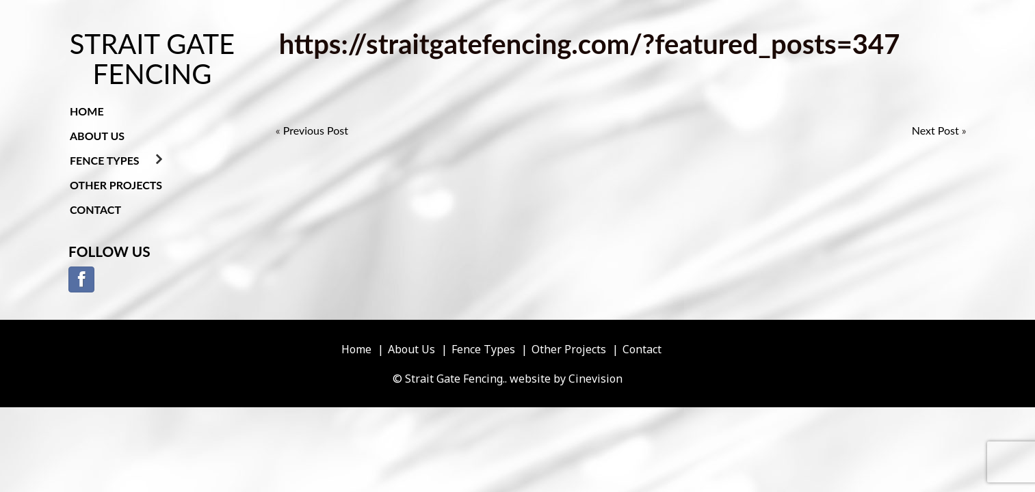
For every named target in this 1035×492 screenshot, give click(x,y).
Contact (95, 209)
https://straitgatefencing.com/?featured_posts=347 (589, 43)
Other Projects (116, 184)
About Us (97, 135)
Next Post (935, 130)
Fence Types (105, 160)
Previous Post (315, 130)
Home (87, 111)
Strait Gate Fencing (152, 58)
